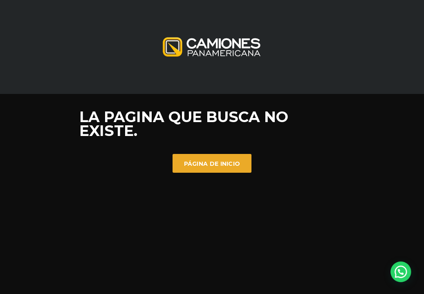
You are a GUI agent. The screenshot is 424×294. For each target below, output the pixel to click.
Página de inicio (212, 163)
